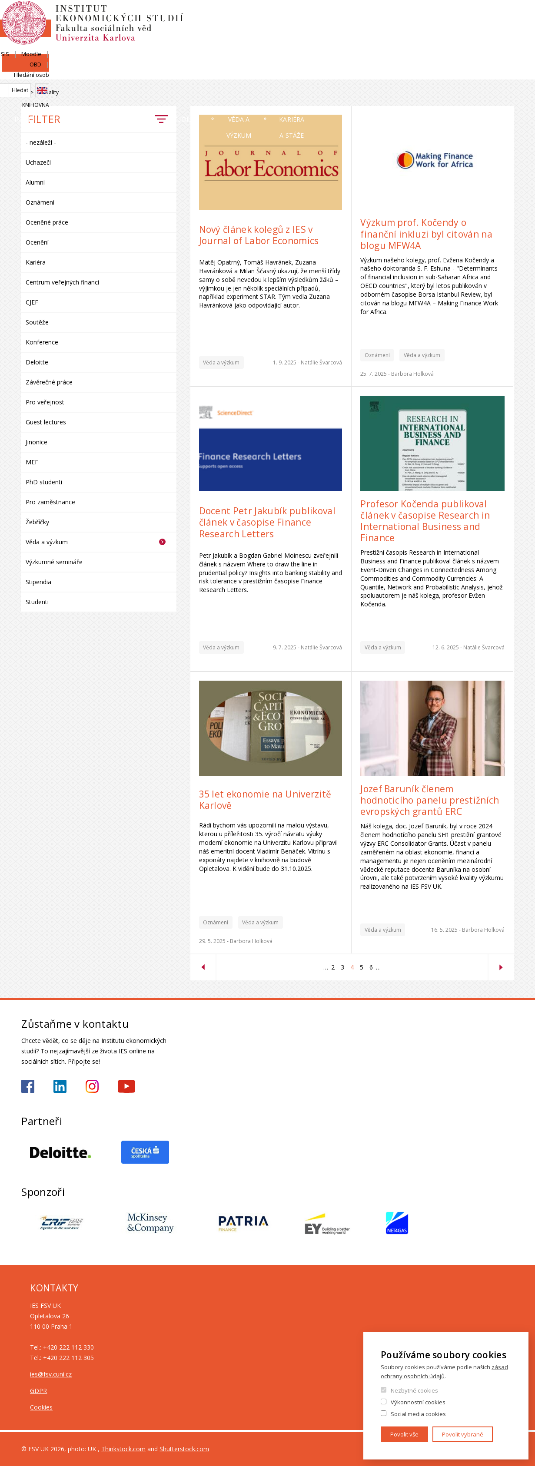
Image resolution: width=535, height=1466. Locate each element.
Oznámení (40, 202)
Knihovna (500, 46)
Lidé (122, 71)
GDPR (38, 1391)
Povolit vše (404, 1434)
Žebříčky (37, 522)
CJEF (32, 302)
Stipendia (38, 582)
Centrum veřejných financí (62, 282)
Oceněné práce (47, 222)
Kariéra (36, 262)
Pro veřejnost (45, 402)
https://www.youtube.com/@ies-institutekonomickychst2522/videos (126, 1086)
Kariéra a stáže (476, 71)
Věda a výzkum (372, 71)
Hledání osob (496, 16)
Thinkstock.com (123, 1449)
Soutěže (37, 322)
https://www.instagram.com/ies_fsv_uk (92, 1086)
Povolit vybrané (462, 1434)
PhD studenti (44, 482)
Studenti (37, 602)
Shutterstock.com (184, 1449)
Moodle (432, 16)
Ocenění (37, 242)
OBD (460, 16)
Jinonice (36, 442)
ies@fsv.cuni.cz (51, 1374)
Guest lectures (46, 422)
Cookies (41, 1407)
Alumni (35, 182)
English (507, 32)
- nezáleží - (41, 142)
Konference (42, 342)
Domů (23, 93)
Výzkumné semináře (54, 562)
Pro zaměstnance (50, 502)
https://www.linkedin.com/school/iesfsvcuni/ (59, 1086)
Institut (47, 71)
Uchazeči (198, 71)
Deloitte (37, 362)
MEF (32, 462)
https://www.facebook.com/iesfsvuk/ (27, 1086)
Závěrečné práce (49, 382)
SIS (406, 16)
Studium (280, 71)
